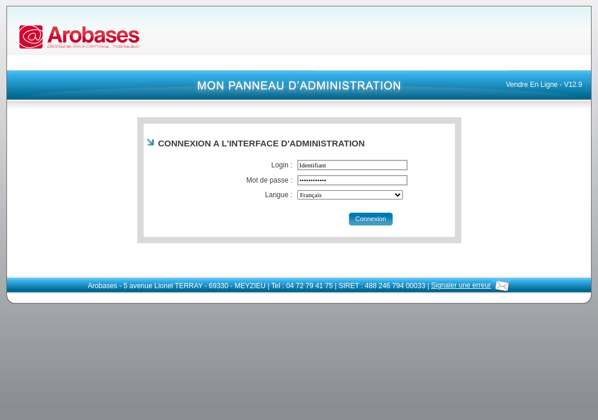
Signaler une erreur (470, 285)
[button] (371, 219)
